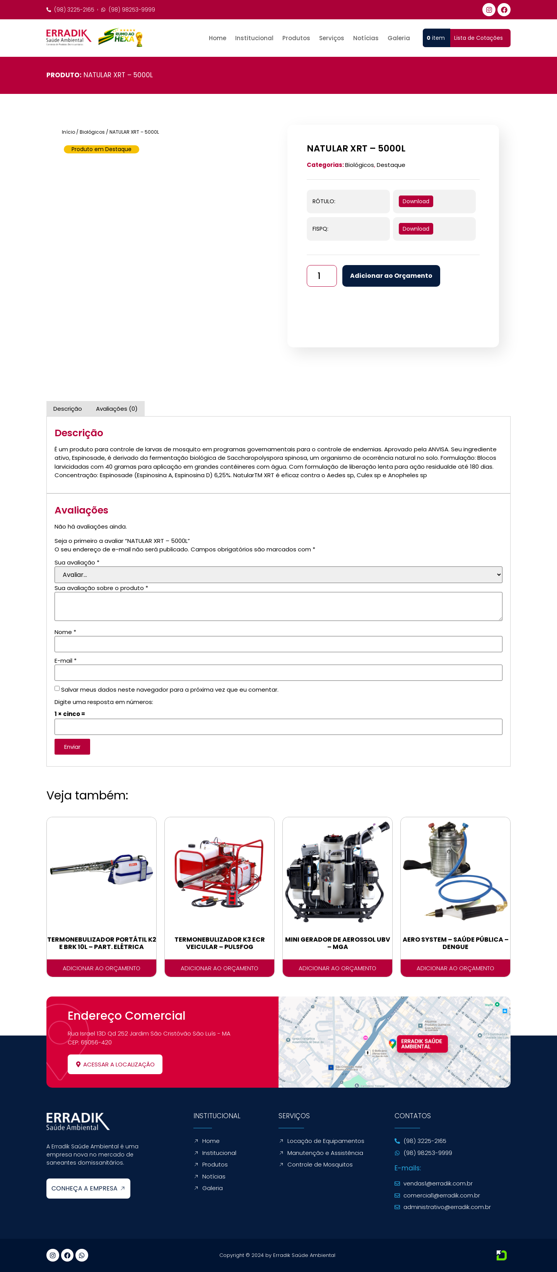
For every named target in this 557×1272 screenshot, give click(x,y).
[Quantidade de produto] (323, 276)
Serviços (331, 38)
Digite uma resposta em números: (104, 702)
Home (217, 38)
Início (68, 132)
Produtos (296, 38)
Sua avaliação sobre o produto (101, 588)
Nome (65, 632)
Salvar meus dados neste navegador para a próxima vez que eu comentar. (169, 689)
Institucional (254, 38)
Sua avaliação (77, 562)
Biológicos (92, 132)
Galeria (399, 38)
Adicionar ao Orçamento (393, 275)
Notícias (366, 38)
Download (416, 201)
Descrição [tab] (67, 409)
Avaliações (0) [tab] (117, 409)
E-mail (66, 660)
